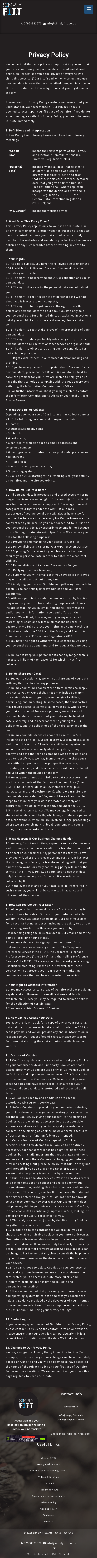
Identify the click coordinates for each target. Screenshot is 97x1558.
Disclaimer (48, 1514)
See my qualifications (48, 1464)
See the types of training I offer (48, 1470)
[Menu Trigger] (88, 9)
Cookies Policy (48, 1508)
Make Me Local (60, 1553)
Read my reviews (48, 1489)
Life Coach (48, 1482)
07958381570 (31, 23)
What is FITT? (48, 1457)
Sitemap (48, 1520)
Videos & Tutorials (48, 1476)
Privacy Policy (49, 1501)
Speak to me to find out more (48, 1495)
